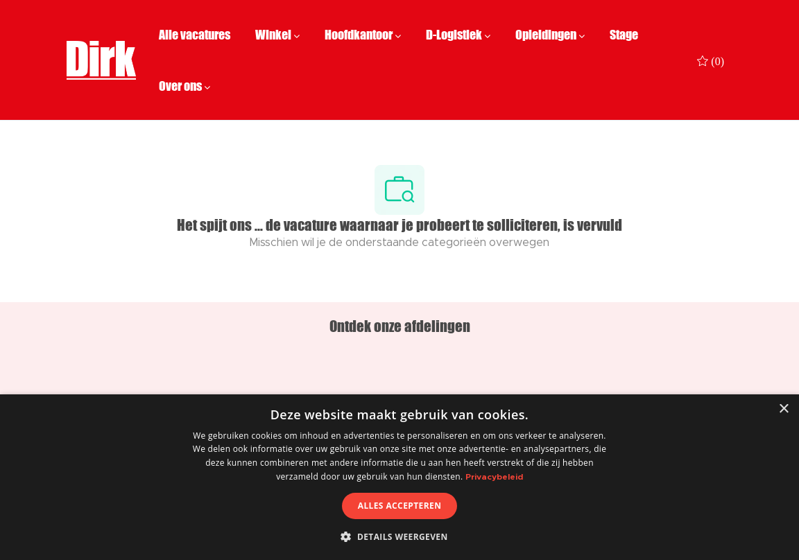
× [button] (783, 409)
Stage (624, 34)
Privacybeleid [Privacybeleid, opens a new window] (494, 477)
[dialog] (399, 477)
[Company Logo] (101, 60)
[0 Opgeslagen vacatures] (710, 60)
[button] (399, 536)
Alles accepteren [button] (400, 505)
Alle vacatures (194, 34)
